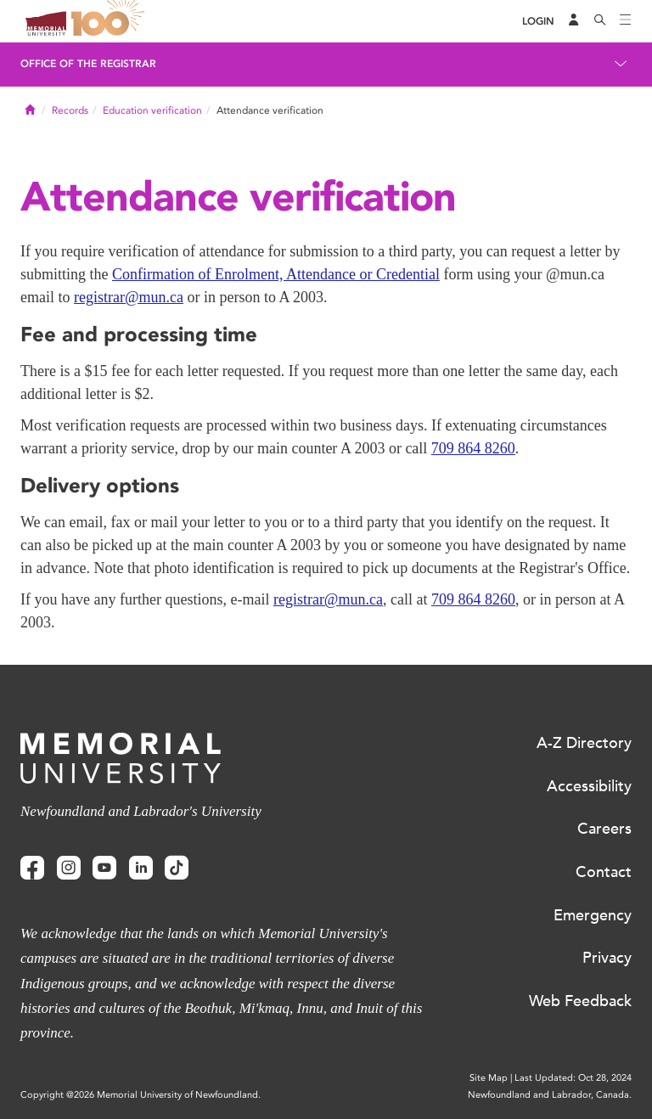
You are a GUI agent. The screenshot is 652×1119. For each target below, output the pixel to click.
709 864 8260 (473, 448)
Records (70, 110)
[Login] (538, 22)
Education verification (152, 110)
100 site (110, 21)
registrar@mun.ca (128, 297)
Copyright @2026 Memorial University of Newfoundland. (140, 1094)
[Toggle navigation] (626, 21)
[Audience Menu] (574, 21)
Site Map (488, 1077)
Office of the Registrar (88, 64)
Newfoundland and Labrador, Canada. (550, 1094)
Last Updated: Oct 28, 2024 (573, 1077)
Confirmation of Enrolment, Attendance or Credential (276, 274)
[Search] (600, 21)
